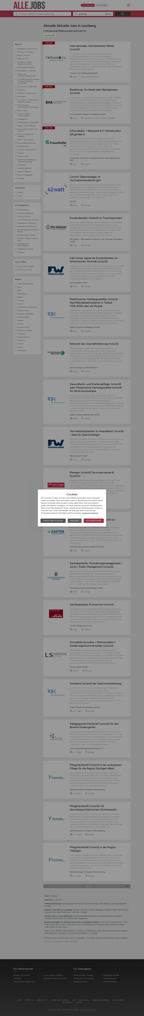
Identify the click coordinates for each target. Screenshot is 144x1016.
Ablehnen (74, 521)
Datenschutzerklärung (90, 513)
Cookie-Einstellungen (53, 521)
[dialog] (72, 508)
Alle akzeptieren (93, 521)
